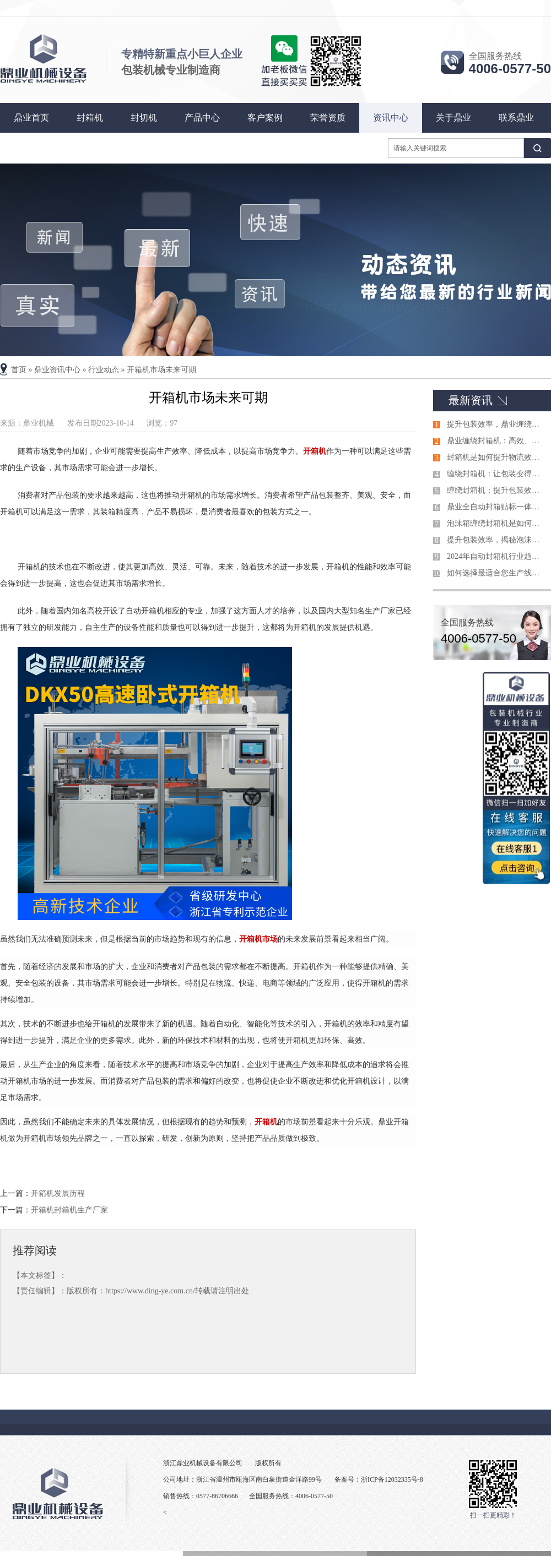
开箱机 (314, 451)
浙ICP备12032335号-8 (392, 1479)
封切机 (144, 117)
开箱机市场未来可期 (161, 370)
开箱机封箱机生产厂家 (69, 1210)
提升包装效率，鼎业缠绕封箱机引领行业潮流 (496, 424)
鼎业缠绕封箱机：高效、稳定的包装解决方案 (496, 441)
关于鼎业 (453, 117)
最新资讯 (471, 400)
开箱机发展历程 (58, 1193)
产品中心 (202, 117)
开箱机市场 (258, 939)
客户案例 (265, 117)
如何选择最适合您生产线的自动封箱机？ (496, 573)
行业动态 (103, 370)
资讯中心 (390, 117)
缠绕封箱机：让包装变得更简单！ (496, 474)
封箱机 (90, 117)
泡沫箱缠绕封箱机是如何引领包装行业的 (496, 523)
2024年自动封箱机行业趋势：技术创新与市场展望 (496, 556)
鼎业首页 (31, 117)
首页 (18, 370)
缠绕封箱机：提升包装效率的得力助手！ (496, 490)
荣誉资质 (327, 117)
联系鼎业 (516, 117)
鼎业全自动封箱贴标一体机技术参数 (496, 507)
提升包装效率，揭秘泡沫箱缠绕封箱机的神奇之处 (496, 540)
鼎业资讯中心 (57, 370)
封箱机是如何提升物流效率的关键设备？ (496, 457)
